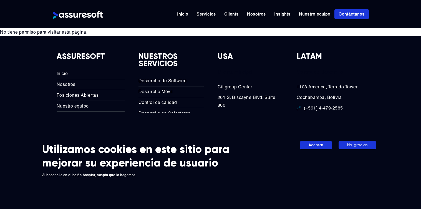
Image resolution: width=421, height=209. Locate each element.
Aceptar (316, 145)
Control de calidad (157, 101)
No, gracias (357, 145)
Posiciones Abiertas (78, 94)
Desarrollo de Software (162, 80)
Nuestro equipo (314, 14)
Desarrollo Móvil (155, 91)
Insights (282, 14)
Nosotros (256, 14)
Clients (231, 14)
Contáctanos (352, 14)
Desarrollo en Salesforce (164, 112)
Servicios (206, 14)
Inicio (182, 14)
